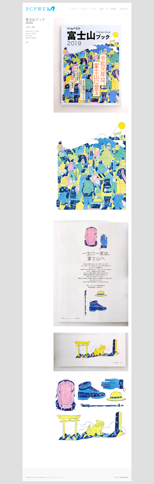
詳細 (27, 42)
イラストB (83, 9)
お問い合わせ (123, 9)
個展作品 (113, 9)
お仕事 (101, 9)
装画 (33, 27)
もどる (28, 27)
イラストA (73, 9)
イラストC (93, 9)
